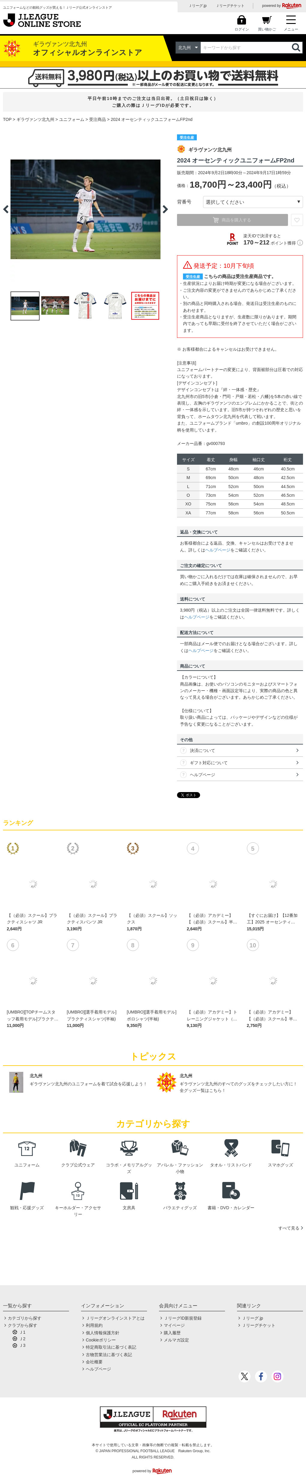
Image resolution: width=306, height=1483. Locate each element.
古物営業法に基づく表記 (109, 1354)
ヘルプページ (217, 550)
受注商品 (97, 119)
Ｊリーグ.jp (197, 6)
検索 (296, 47)
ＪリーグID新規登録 (183, 1318)
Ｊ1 (22, 1332)
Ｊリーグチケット (230, 6)
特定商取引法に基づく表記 (111, 1347)
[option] (85, 209)
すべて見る (288, 1228)
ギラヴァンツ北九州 (35, 119)
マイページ (174, 1325)
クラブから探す (22, 1325)
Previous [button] (5, 209)
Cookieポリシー (101, 1340)
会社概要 (94, 1361)
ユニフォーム (71, 119)
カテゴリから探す (24, 1318)
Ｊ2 (22, 1338)
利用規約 (94, 1325)
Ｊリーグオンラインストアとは (115, 1318)
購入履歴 (172, 1332)
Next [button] (165, 209)
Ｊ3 (22, 1345)
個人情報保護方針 (102, 1332)
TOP (7, 119)
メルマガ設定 (176, 1340)
